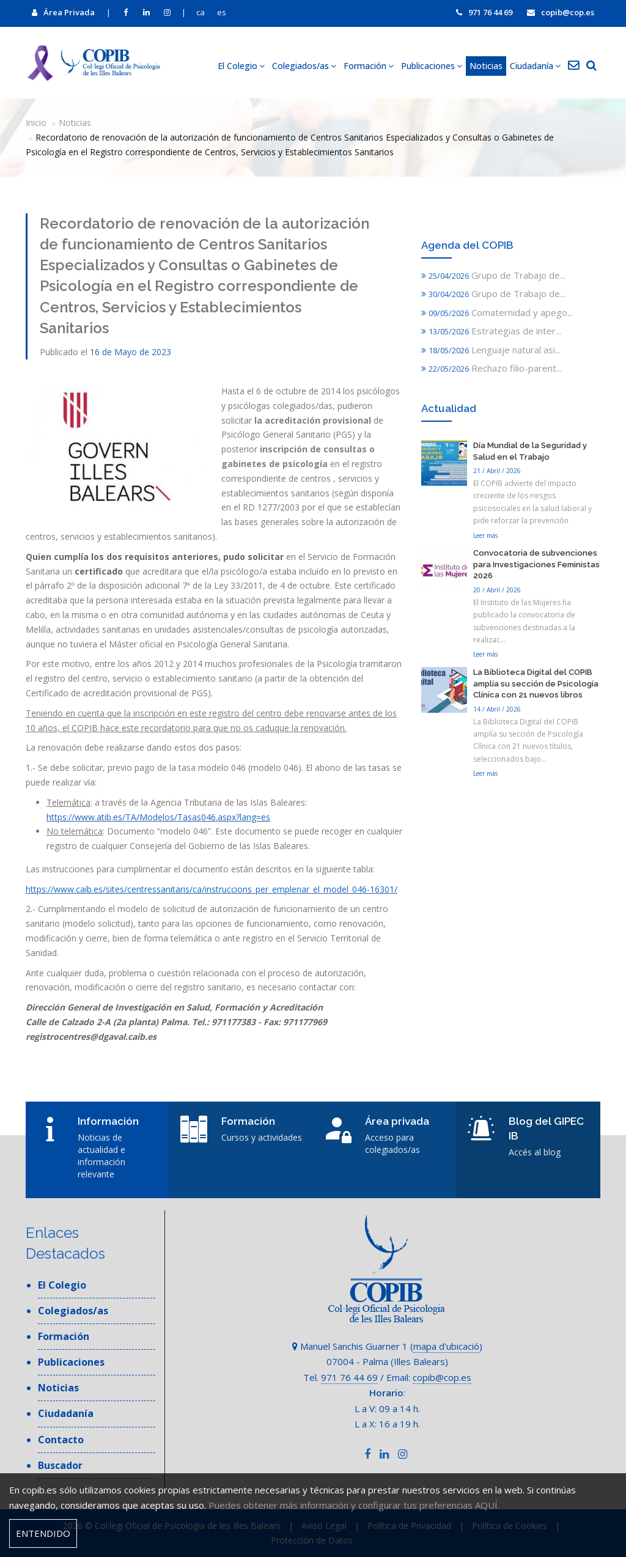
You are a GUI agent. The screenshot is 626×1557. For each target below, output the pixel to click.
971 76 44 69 (484, 12)
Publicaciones (431, 66)
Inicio (36, 122)
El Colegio (241, 66)
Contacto (61, 1439)
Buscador (60, 1465)
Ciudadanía (535, 66)
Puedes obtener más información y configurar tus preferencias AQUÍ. (353, 1505)
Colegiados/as (304, 66)
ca (200, 12)
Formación (369, 66)
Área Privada (63, 12)
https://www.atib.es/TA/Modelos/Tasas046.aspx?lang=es (158, 817)
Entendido (43, 1533)
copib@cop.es (560, 12)
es (221, 12)
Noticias (486, 66)
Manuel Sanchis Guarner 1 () (387, 1346)
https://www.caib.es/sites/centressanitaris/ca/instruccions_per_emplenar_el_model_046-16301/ (211, 889)
